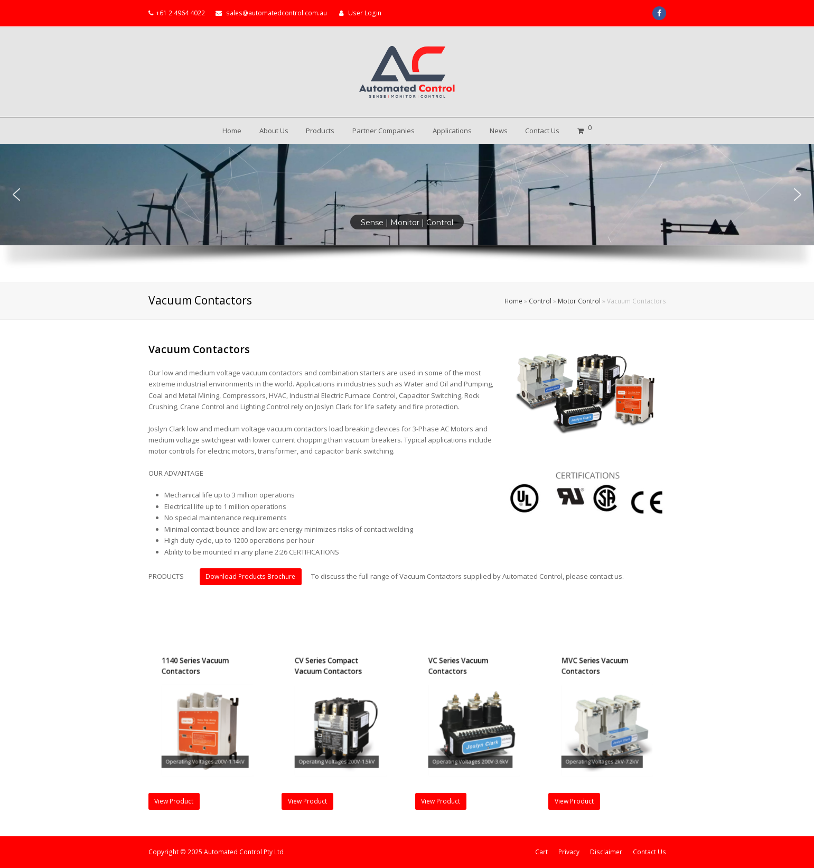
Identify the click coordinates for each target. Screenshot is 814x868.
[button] (16, 194)
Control (540, 301)
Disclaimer (606, 851)
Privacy (568, 851)
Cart (541, 851)
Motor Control (579, 301)
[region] (407, 213)
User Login (364, 12)
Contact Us (649, 851)
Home (513, 301)
